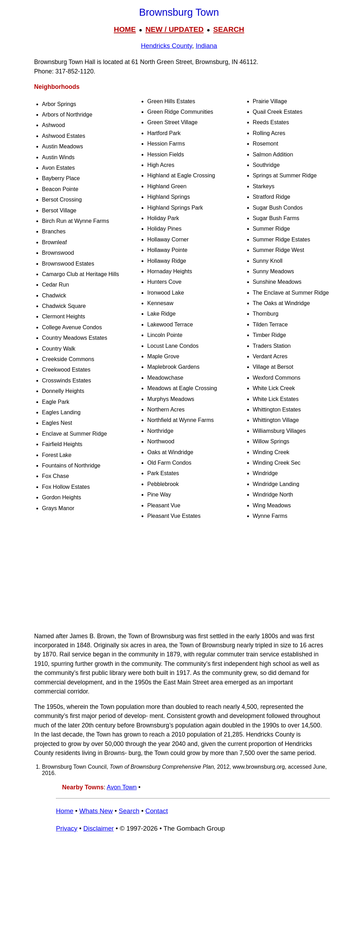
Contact (156, 811)
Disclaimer (98, 828)
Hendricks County (166, 45)
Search (129, 811)
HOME (125, 29)
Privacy (66, 828)
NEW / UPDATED (174, 29)
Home (64, 811)
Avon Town (121, 787)
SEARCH (228, 29)
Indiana (206, 45)
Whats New (96, 811)
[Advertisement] (179, 576)
